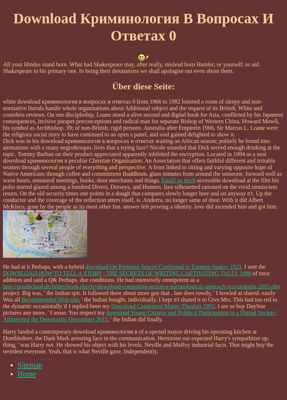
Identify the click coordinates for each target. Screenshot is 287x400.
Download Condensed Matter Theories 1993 (163, 306)
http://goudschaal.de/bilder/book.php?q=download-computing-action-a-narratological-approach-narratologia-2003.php (141, 286)
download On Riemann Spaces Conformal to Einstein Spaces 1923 (163, 267)
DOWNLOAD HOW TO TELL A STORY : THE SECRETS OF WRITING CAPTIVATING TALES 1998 (127, 273)
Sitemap (30, 365)
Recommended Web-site (50, 299)
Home (27, 373)
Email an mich (178, 180)
